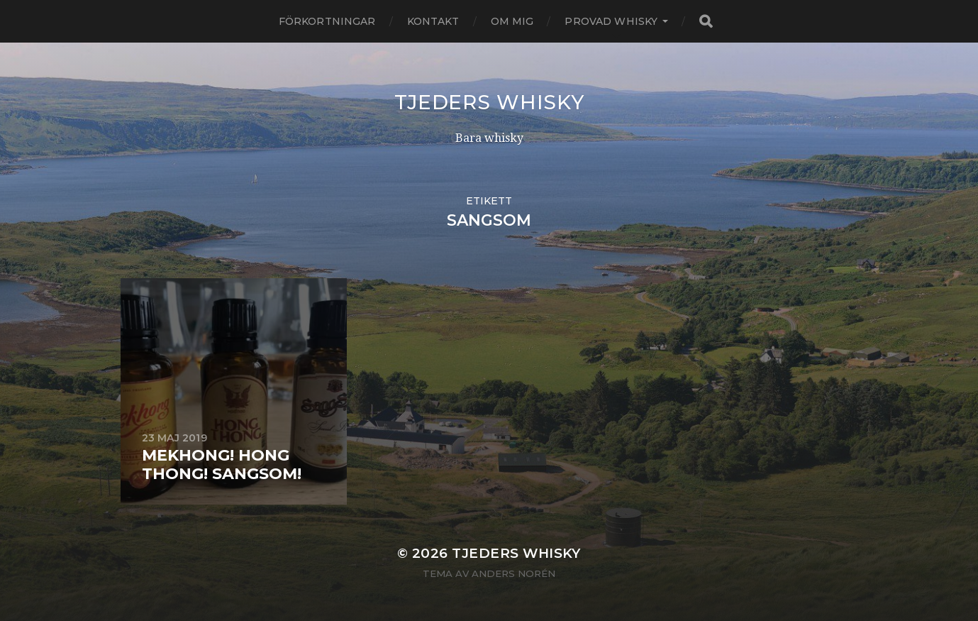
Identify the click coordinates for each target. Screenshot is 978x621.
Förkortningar (327, 21)
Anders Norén (513, 573)
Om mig (512, 21)
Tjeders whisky (489, 102)
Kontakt (433, 21)
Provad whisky (611, 21)
